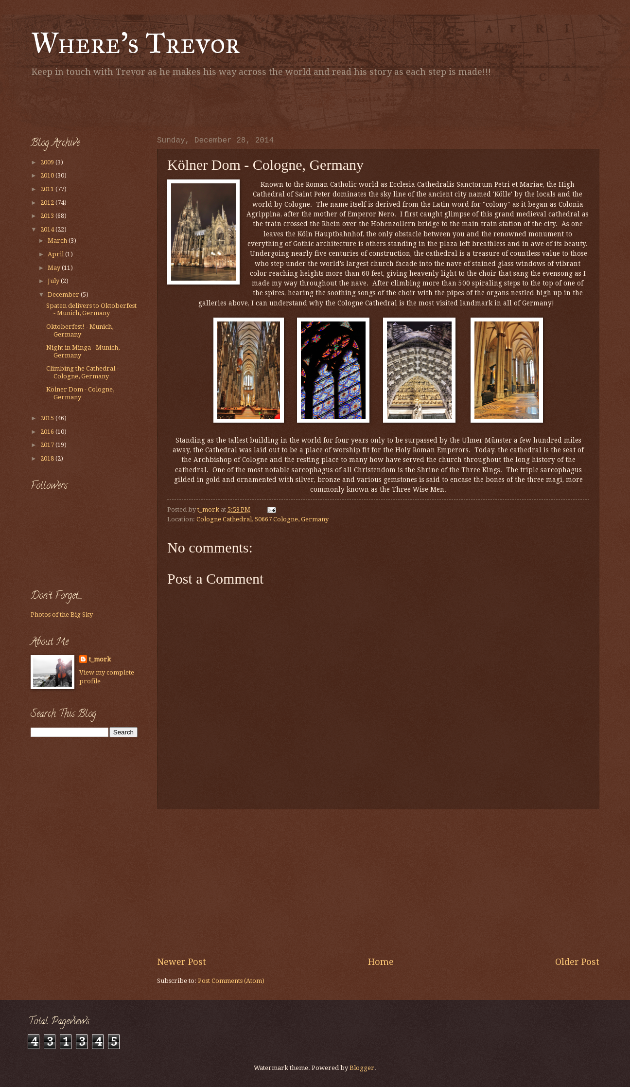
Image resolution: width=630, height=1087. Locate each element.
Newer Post (181, 962)
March (58, 240)
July (54, 281)
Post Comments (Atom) (231, 980)
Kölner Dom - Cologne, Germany (80, 393)
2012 (47, 202)
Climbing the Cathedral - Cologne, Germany (82, 372)
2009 (47, 162)
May (55, 267)
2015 (47, 418)
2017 (47, 444)
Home (381, 962)
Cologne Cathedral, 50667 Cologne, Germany (262, 519)
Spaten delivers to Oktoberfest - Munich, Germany (91, 309)
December (64, 294)
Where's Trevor (135, 43)
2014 (47, 229)
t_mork (100, 659)
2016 (47, 431)
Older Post (577, 962)
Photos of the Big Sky (62, 614)
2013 (47, 215)
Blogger (362, 1067)
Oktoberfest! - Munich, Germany (79, 330)
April (56, 254)
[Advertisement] (144, 104)
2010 (47, 175)
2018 (47, 458)
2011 (47, 189)
